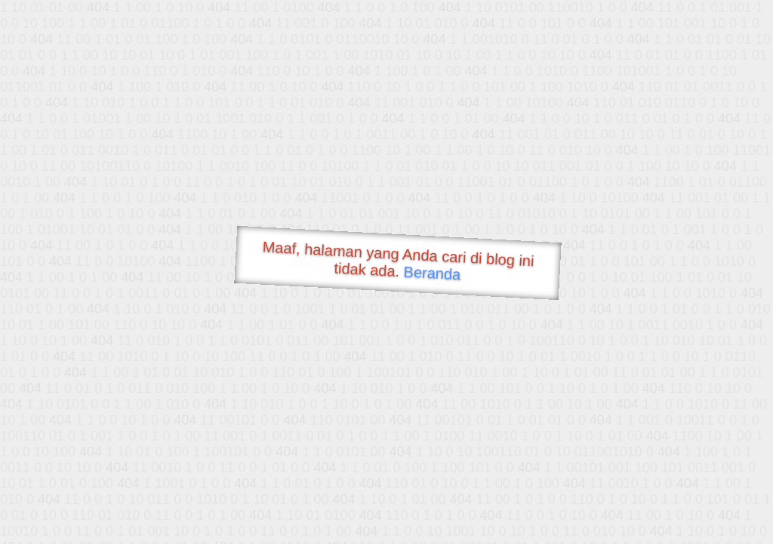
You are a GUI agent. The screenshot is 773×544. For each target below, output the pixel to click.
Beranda (432, 273)
